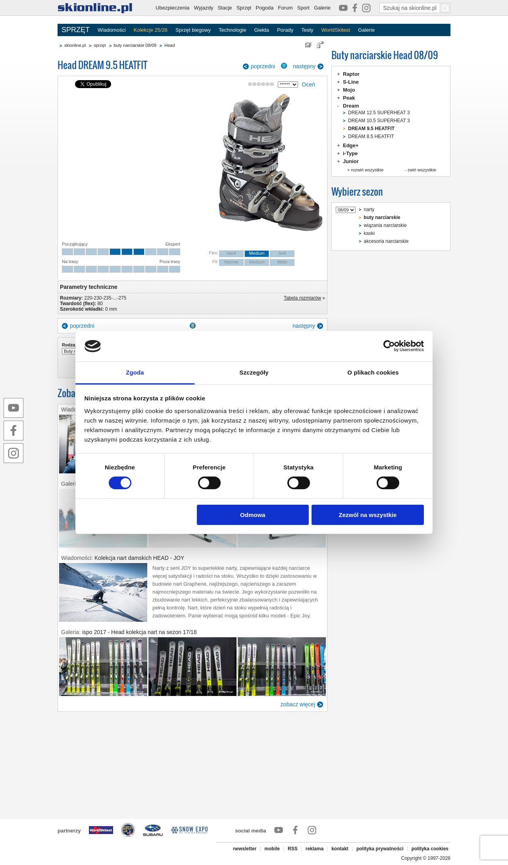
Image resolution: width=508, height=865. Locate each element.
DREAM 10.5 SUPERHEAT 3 (379, 120)
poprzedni (263, 66)
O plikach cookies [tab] (372, 372)
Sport (303, 8)
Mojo (349, 90)
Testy (307, 30)
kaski (369, 233)
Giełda (261, 30)
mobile (272, 849)
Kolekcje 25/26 (150, 30)
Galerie (322, 8)
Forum (285, 8)
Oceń (308, 84)
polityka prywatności (380, 849)
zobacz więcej (298, 704)
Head (169, 45)
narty (369, 209)
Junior (351, 161)
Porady (285, 30)
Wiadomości (112, 30)
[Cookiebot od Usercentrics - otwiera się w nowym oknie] (389, 346)
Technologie (232, 30)
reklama (314, 849)
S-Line (351, 82)
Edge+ (350, 145)
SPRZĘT (76, 30)
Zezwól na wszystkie (367, 514)
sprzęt (100, 45)
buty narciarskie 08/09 (135, 45)
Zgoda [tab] (135, 372)
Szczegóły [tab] (253, 372)
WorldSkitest (335, 30)
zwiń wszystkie (422, 169)
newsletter (244, 849)
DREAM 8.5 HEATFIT (371, 136)
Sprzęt (244, 8)
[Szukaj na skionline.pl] (445, 8)
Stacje (224, 8)
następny (304, 66)
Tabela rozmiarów (302, 298)
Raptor (351, 74)
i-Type (350, 153)
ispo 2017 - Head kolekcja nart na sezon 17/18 (139, 632)
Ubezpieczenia (172, 8)
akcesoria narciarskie (386, 241)
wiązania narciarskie (385, 225)
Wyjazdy (203, 8)
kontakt (339, 849)
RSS (293, 849)
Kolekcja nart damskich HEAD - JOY (139, 558)
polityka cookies (430, 849)
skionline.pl (75, 45)
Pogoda (264, 8)
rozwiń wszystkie (367, 169)
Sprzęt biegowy (193, 30)
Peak (349, 98)
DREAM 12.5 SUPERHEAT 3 (379, 112)
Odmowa (252, 514)
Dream (351, 106)
